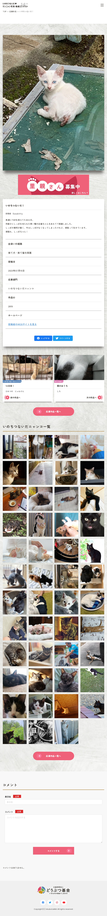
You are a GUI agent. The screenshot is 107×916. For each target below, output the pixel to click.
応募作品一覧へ (53, 411)
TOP (4, 11)
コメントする (53, 850)
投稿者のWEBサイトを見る (22, 324)
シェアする (45, 338)
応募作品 (12, 11)
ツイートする (64, 338)
